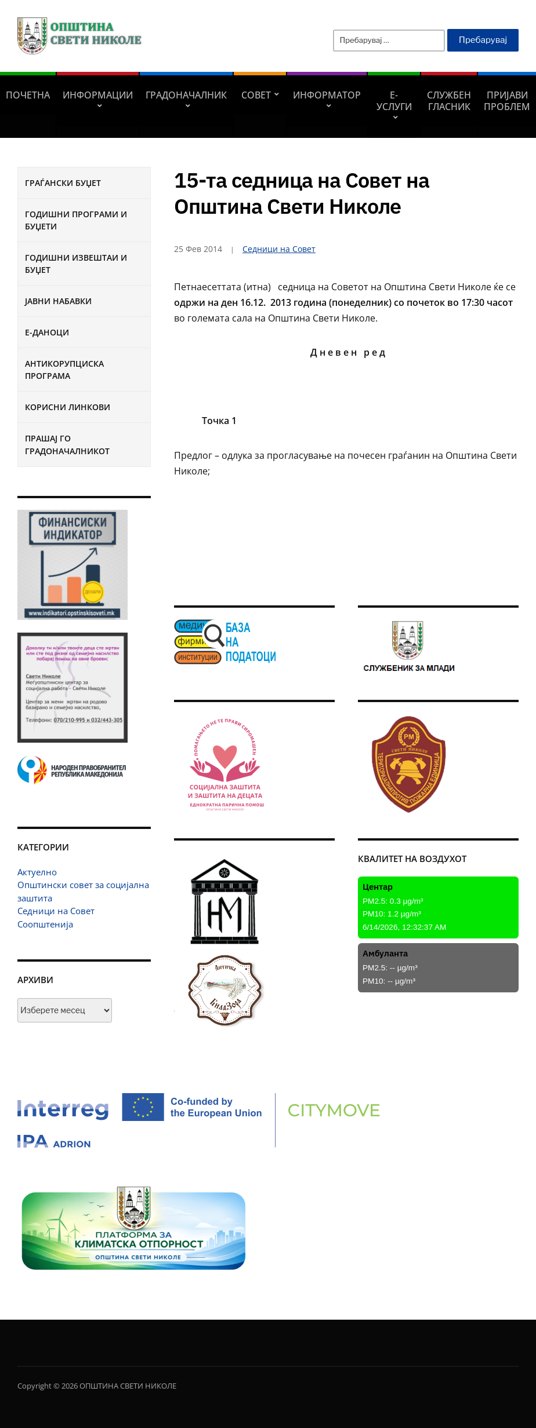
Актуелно (37, 872)
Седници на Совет (56, 910)
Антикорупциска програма (64, 369)
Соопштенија (45, 924)
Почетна (28, 95)
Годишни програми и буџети (76, 220)
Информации (98, 95)
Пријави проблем (507, 101)
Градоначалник (186, 95)
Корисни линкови (67, 406)
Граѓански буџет (63, 182)
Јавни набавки (58, 300)
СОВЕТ (256, 95)
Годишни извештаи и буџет (76, 263)
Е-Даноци (47, 332)
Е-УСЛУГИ (394, 101)
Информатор (327, 95)
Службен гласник (449, 101)
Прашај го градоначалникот (67, 444)
